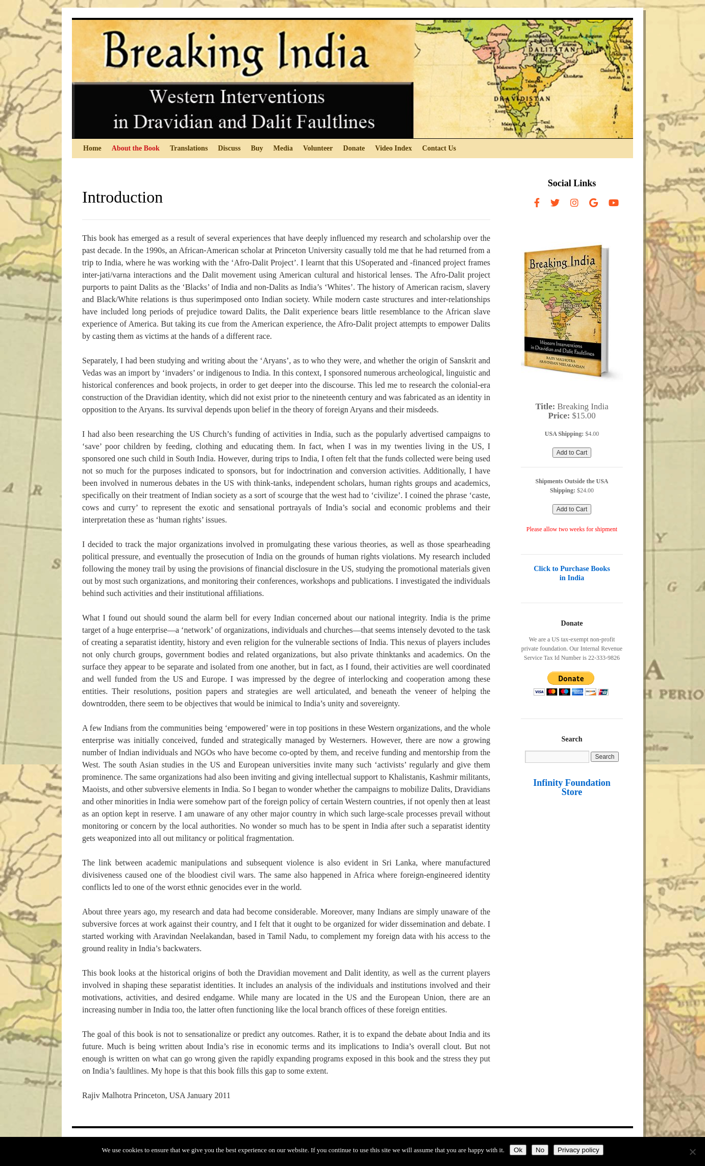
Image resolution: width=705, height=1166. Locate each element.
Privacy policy (578, 1150)
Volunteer (318, 148)
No (540, 1150)
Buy (257, 148)
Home (92, 148)
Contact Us (439, 148)
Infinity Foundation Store (572, 787)
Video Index (393, 148)
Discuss (229, 148)
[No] (692, 1152)
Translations (189, 148)
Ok (518, 1150)
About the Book (136, 148)
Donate (354, 148)
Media (283, 148)
